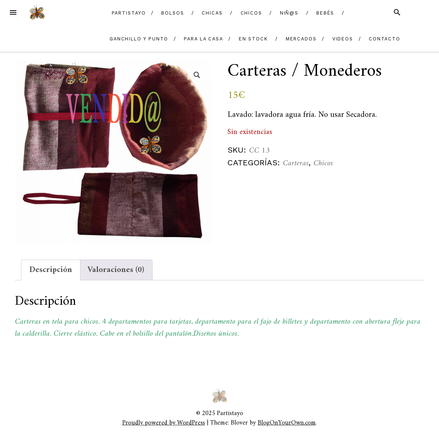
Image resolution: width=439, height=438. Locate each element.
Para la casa (203, 39)
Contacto (384, 39)
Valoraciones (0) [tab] (115, 270)
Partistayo (129, 13)
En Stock (253, 39)
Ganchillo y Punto (139, 39)
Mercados (301, 39)
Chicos (251, 13)
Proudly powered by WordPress (163, 423)
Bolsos (172, 13)
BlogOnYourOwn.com (287, 423)
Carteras (296, 163)
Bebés (325, 13)
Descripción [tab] (50, 270)
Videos (342, 39)
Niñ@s (289, 13)
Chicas (212, 13)
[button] (196, 75)
